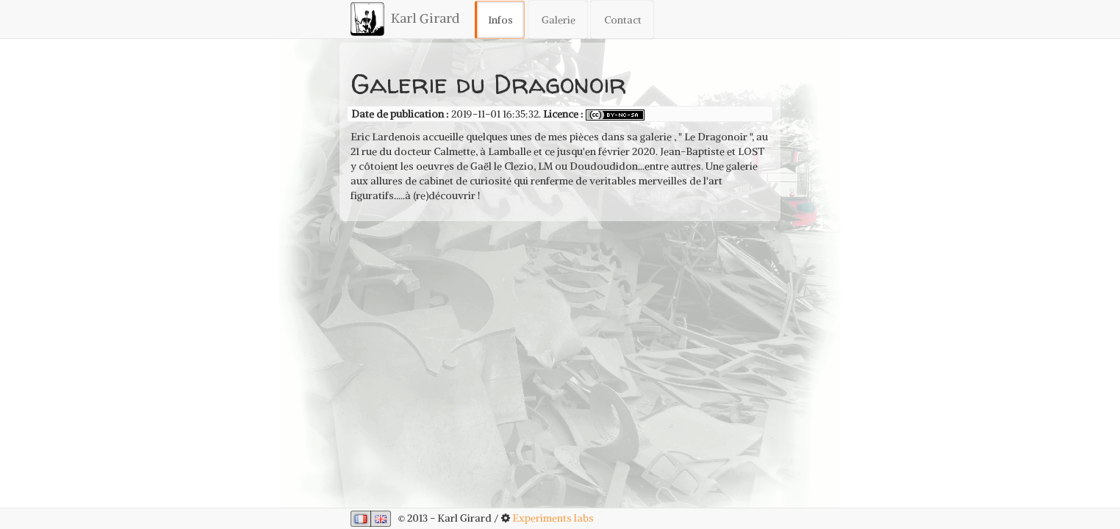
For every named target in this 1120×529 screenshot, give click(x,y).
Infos (500, 19)
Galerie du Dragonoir (488, 83)
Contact (623, 19)
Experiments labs (553, 518)
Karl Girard (405, 19)
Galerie (558, 19)
